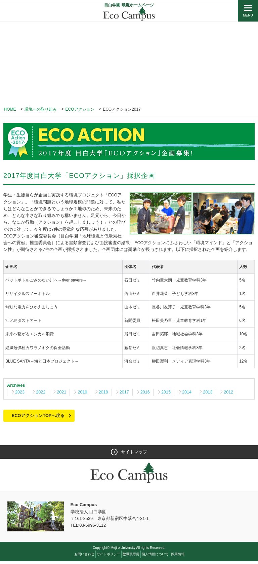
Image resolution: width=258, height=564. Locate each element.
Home (10, 109)
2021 (62, 394)
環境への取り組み (41, 109)
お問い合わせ (84, 557)
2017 (126, 394)
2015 (168, 394)
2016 (147, 394)
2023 (20, 394)
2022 (41, 394)
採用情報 (177, 557)
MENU (248, 15)
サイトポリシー (108, 557)
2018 (105, 394)
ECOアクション (80, 109)
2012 (231, 394)
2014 (189, 394)
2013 (210, 394)
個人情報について (155, 557)
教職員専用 (131, 557)
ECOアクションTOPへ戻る (38, 417)
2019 (83, 394)
